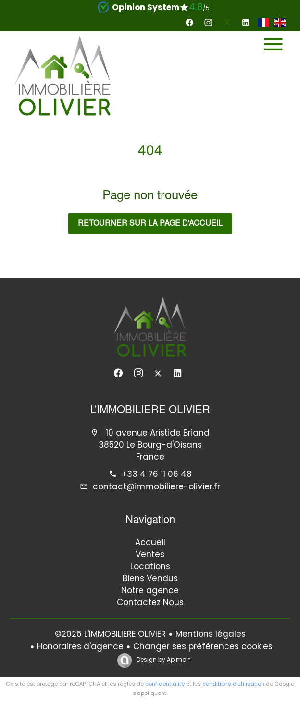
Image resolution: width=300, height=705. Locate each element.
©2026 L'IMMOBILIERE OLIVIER (110, 634)
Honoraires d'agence (80, 646)
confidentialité (165, 684)
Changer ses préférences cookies (203, 646)
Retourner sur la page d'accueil (150, 224)
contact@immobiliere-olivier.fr (156, 486)
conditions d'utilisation (233, 684)
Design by (162, 660)
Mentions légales (210, 634)
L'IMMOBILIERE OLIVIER (150, 410)
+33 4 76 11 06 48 (157, 474)
